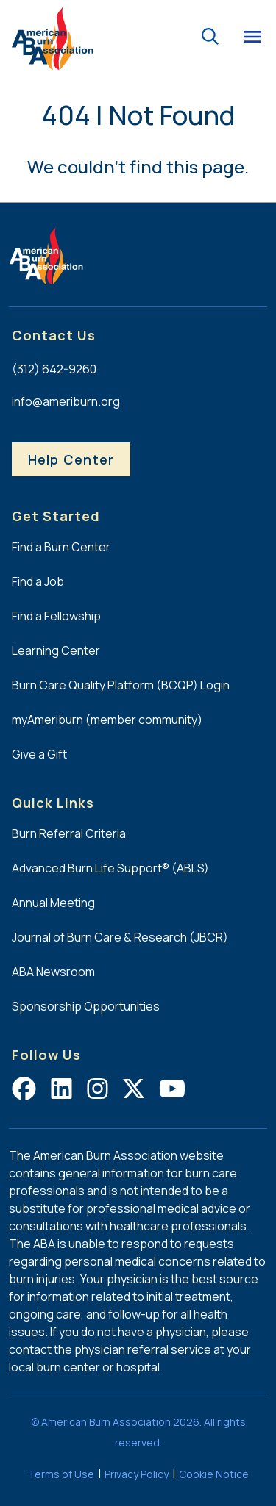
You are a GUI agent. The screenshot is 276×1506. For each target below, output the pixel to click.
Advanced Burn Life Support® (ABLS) (110, 868)
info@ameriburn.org (66, 401)
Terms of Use (61, 1474)
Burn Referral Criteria (69, 833)
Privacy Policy (137, 1474)
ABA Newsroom (53, 972)
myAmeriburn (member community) (107, 719)
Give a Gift (39, 754)
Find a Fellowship (56, 616)
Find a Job (38, 581)
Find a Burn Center (61, 547)
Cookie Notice (214, 1474)
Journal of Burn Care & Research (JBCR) (120, 937)
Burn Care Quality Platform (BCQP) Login (121, 685)
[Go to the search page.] (210, 35)
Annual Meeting (53, 902)
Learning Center (56, 650)
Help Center (71, 459)
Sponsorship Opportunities (86, 1006)
